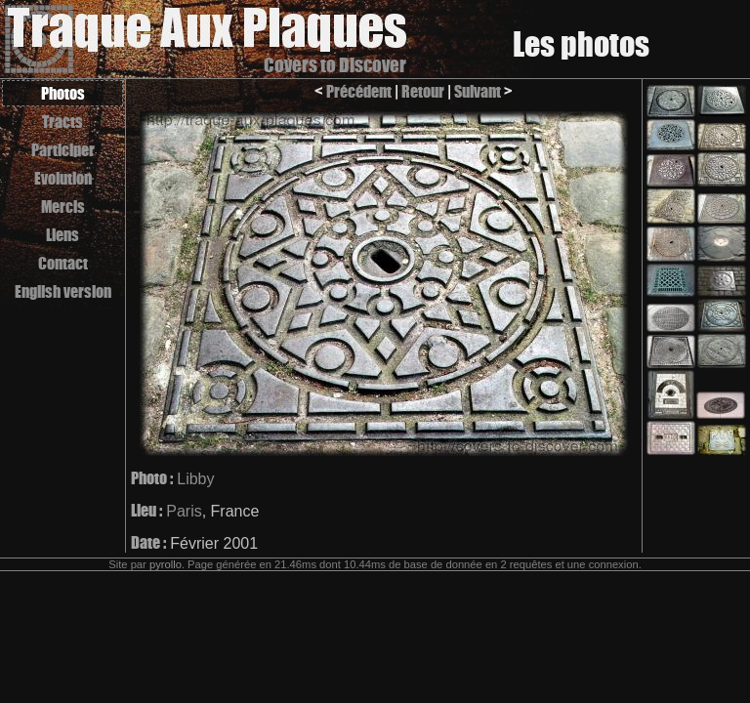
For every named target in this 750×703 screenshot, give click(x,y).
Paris (183, 511)
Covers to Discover (335, 65)
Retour (422, 91)
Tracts (62, 121)
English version (63, 291)
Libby (195, 479)
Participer (63, 150)
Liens (62, 235)
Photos (63, 93)
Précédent (359, 91)
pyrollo (165, 564)
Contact (63, 263)
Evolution (63, 178)
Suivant (477, 91)
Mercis (63, 206)
